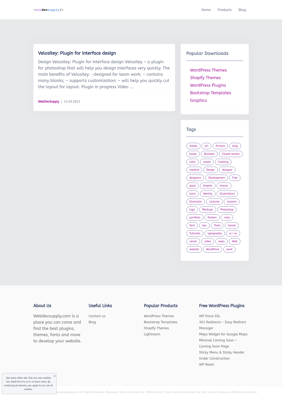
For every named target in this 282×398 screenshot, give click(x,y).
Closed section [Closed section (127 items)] (231, 154)
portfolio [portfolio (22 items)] (194, 217)
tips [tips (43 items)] (204, 225)
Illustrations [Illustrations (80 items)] (227, 193)
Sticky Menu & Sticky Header (222, 352)
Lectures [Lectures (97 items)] (214, 201)
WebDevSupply (48, 101)
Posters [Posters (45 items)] (212, 217)
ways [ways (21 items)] (221, 241)
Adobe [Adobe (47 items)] (193, 146)
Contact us (97, 316)
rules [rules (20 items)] (227, 217)
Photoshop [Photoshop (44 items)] (227, 209)
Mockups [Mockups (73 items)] (207, 209)
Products (225, 10)
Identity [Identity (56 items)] (207, 193)
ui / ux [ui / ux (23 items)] (233, 233)
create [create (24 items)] (207, 162)
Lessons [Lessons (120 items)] (231, 201)
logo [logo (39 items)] (192, 209)
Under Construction (214, 358)
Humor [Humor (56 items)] (224, 185)
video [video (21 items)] (207, 241)
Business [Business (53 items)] (209, 154)
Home (206, 10)
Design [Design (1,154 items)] (210, 169)
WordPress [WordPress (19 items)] (212, 249)
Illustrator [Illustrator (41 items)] (195, 201)
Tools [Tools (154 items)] (217, 225)
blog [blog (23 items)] (235, 146)
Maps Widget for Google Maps (223, 334)
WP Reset (206, 364)
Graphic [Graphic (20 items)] (207, 185)
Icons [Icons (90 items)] (192, 193)
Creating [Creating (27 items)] (223, 162)
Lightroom (152, 334)
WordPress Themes (208, 70)
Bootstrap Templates (210, 92)
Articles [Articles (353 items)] (220, 146)
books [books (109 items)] (193, 154)
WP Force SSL (209, 316)
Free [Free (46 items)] (234, 177)
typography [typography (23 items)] (215, 233)
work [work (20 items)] (229, 249)
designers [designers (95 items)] (195, 177)
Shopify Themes (205, 77)
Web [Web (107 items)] (234, 241)
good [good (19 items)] (192, 185)
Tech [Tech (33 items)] (192, 225)
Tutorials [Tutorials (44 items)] (194, 233)
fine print (26, 381)
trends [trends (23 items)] (232, 225)
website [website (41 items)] (194, 249)
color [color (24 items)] (192, 162)
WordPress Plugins (208, 85)
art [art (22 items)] (206, 146)
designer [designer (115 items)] (227, 169)
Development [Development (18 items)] (216, 177)
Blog (242, 10)
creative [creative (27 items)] (194, 169)
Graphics (198, 100)
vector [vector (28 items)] (193, 241)
